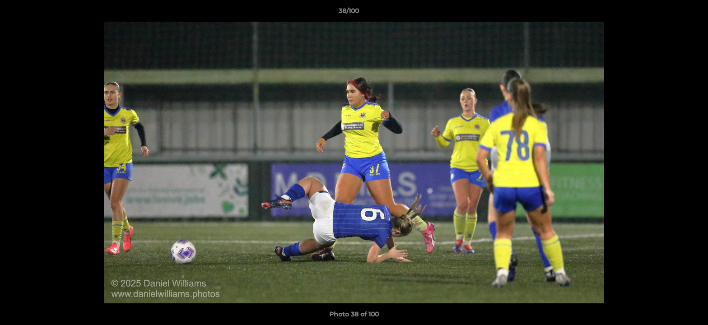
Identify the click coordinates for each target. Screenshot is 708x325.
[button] (670, 13)
